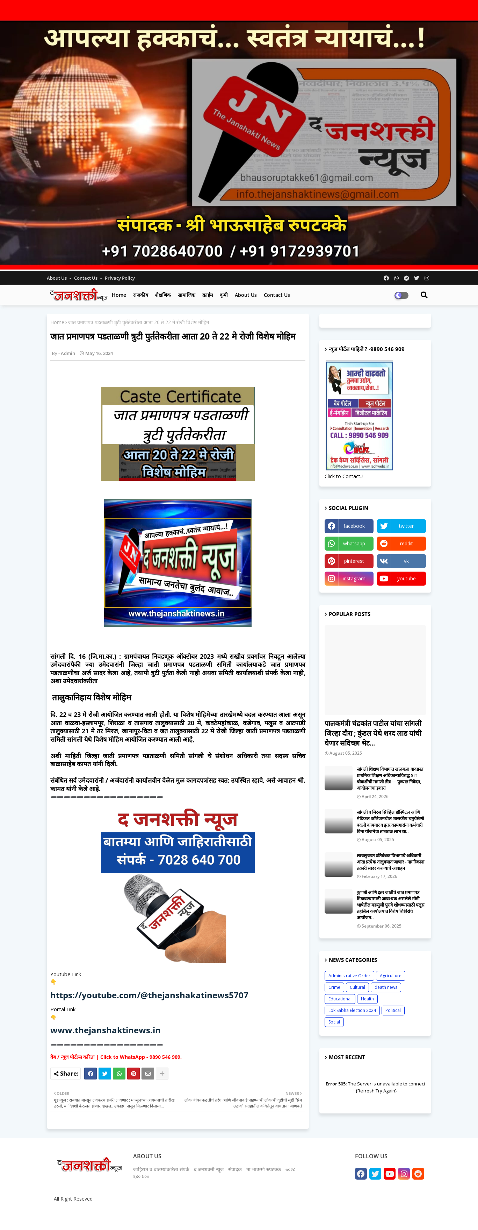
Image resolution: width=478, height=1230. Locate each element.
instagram (354, 578)
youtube (406, 578)
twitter (406, 526)
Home (119, 295)
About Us (57, 278)
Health (367, 999)
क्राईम (207, 295)
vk (406, 561)
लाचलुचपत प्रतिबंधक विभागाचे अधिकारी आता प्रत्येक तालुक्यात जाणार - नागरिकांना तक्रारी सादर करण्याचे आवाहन (390, 861)
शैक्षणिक (163, 295)
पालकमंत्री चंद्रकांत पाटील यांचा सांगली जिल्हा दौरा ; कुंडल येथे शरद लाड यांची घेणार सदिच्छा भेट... (373, 733)
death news (386, 987)
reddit (406, 543)
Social (334, 1022)
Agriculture (390, 976)
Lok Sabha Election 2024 (352, 1010)
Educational (340, 999)
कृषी (224, 295)
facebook (354, 526)
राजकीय (140, 295)
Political (393, 1010)
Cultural (357, 987)
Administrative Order (349, 976)
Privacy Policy (120, 278)
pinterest (354, 561)
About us (246, 295)
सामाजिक (186, 295)
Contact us (86, 278)
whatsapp (354, 543)
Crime (334, 987)
